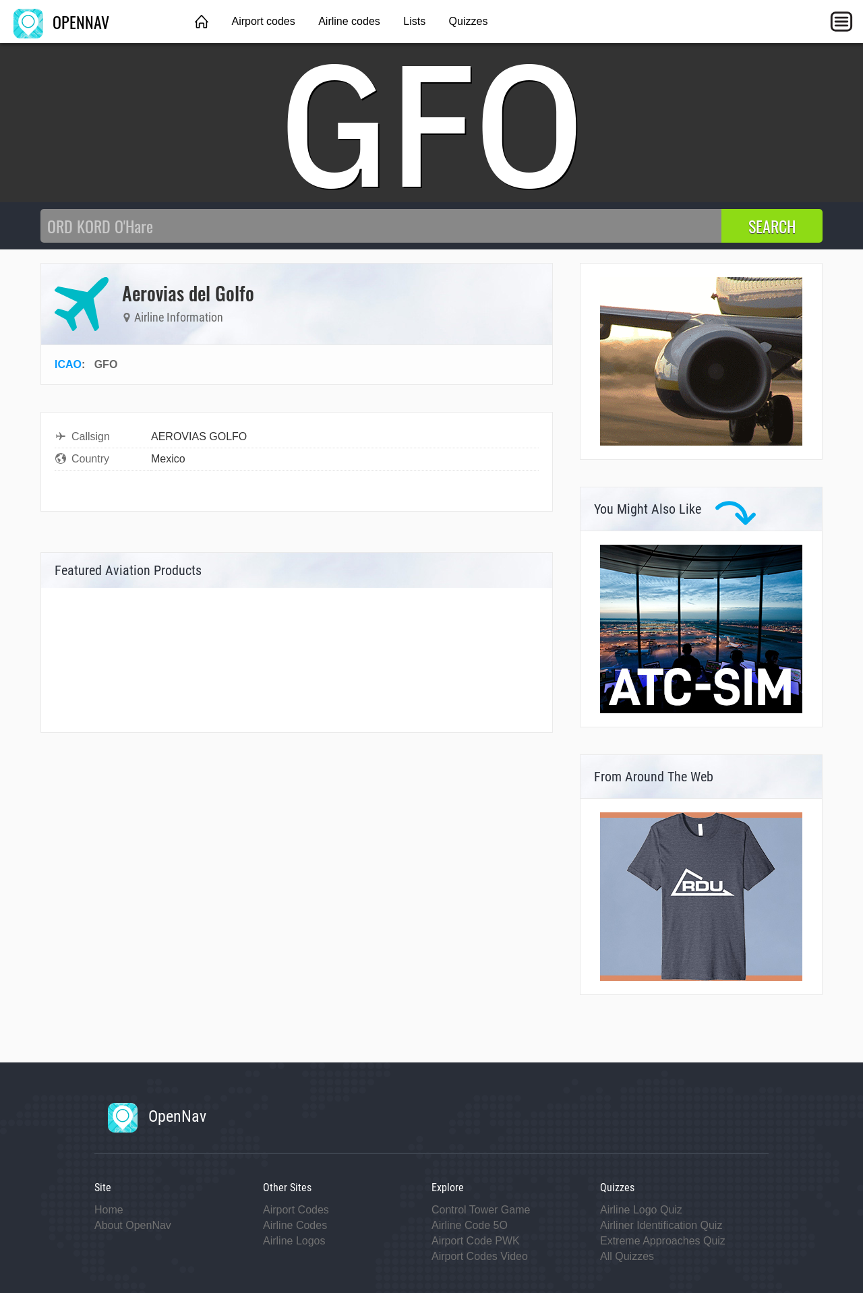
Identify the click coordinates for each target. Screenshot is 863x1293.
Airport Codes (296, 1209)
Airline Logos (294, 1240)
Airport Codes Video (480, 1256)
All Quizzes (627, 1256)
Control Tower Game (481, 1209)
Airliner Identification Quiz (661, 1225)
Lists (414, 21)
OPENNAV (61, 21)
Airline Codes (295, 1225)
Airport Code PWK (476, 1240)
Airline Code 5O (470, 1225)
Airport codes (263, 21)
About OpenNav (132, 1225)
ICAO (68, 364)
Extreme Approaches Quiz (662, 1240)
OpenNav (157, 1116)
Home (108, 1209)
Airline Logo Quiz (641, 1209)
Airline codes (349, 21)
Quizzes (468, 21)
